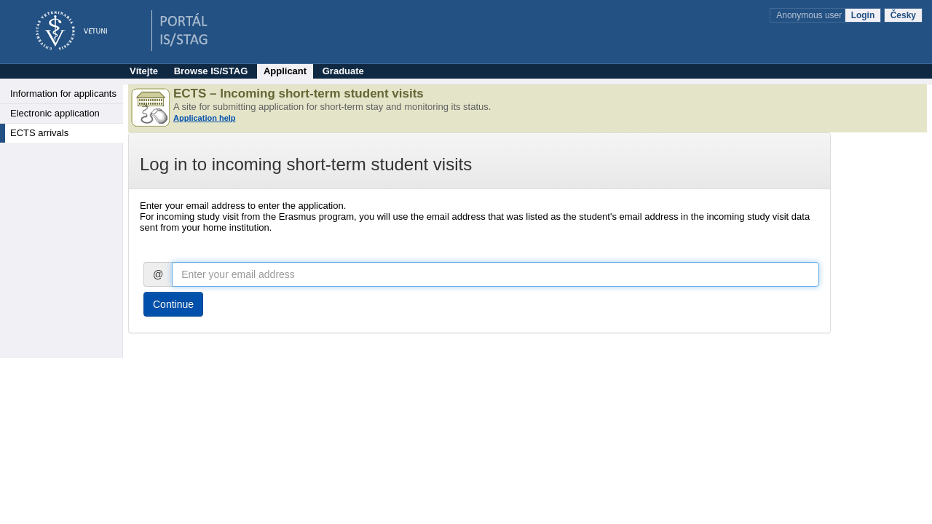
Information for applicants (63, 93)
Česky (903, 15)
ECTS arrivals (39, 132)
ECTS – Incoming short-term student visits (298, 93)
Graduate (343, 71)
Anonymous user (810, 15)
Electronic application (55, 113)
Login (863, 15)
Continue (173, 304)
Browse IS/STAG (211, 71)
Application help (204, 118)
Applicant (285, 71)
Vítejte (144, 71)
